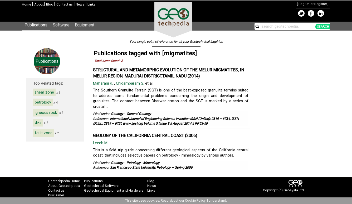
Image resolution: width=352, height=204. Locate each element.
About (39, 4)
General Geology (138, 114)
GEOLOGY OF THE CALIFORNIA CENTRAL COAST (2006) (145, 135)
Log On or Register (313, 4)
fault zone (43, 133)
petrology (43, 102)
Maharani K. (103, 83)
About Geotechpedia (64, 186)
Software (61, 24)
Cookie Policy (195, 200)
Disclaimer (56, 195)
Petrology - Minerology (142, 163)
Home (27, 4)
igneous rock (46, 112)
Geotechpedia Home (64, 181)
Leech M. (101, 143)
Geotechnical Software (101, 186)
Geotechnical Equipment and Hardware (113, 190)
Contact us (65, 4)
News (79, 4)
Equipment (84, 24)
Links (91, 4)
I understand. (217, 200)
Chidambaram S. (130, 83)
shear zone (44, 92)
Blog (50, 4)
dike (38, 122)
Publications (36, 24)
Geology (117, 114)
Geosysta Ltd (293, 190)
